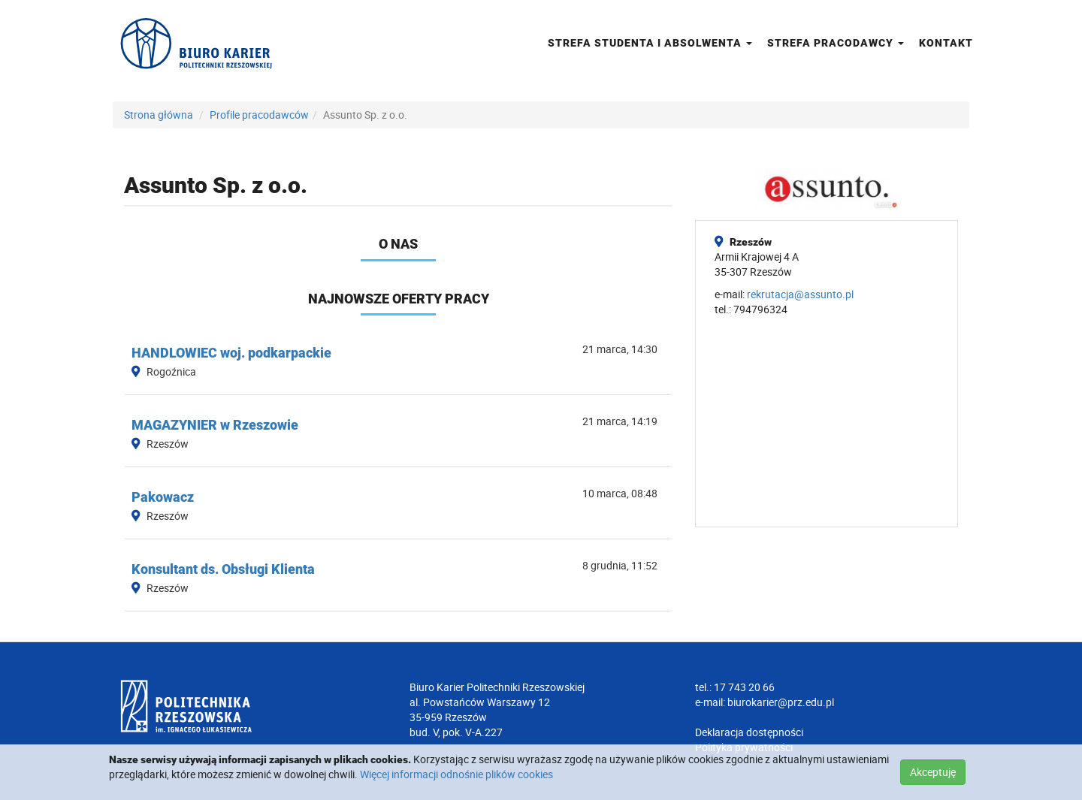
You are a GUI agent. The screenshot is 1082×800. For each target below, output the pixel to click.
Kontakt (946, 43)
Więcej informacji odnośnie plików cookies (456, 774)
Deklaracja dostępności (749, 732)
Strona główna (158, 114)
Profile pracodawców (259, 114)
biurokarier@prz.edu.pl (780, 702)
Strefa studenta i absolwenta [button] (650, 43)
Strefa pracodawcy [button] (835, 43)
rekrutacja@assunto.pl (800, 294)
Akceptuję (933, 772)
